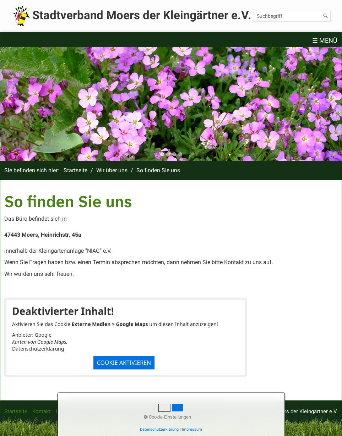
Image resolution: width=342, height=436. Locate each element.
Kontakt (41, 411)
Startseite (75, 170)
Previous (9, 98)
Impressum (69, 411)
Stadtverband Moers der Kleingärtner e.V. (141, 15)
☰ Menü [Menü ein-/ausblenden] (324, 40)
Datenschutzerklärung (38, 348)
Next (333, 98)
